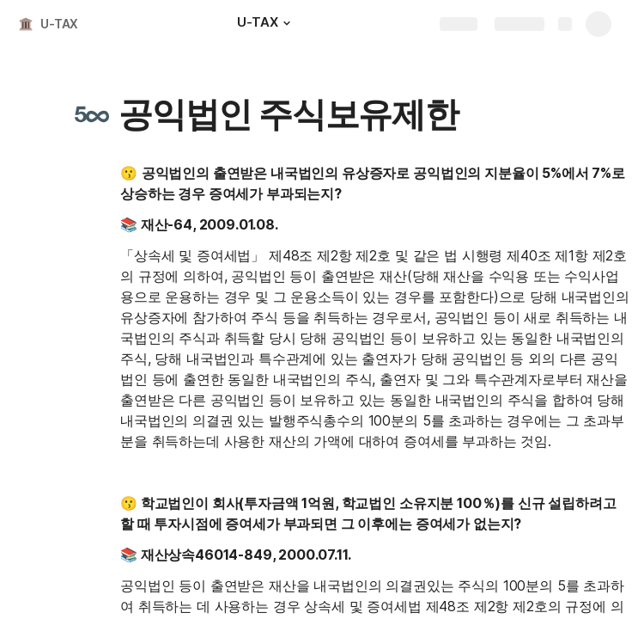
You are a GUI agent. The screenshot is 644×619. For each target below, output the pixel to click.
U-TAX (59, 23)
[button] (286, 23)
